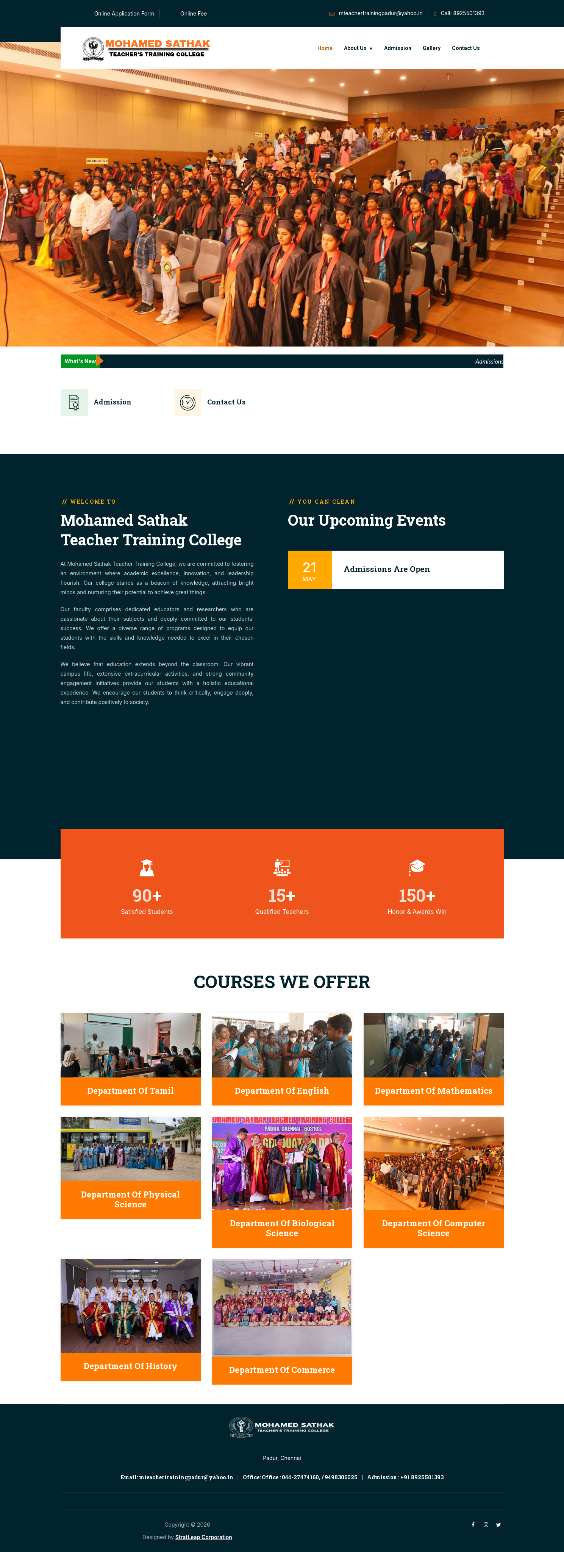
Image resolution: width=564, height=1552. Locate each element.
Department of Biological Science (282, 1228)
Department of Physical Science (130, 1199)
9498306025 (341, 1477)
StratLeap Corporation (203, 1537)
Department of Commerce (282, 1369)
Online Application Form (124, 13)
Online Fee (193, 13)
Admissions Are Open (387, 569)
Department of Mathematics (433, 1090)
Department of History (131, 1365)
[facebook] (473, 1524)
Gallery (432, 48)
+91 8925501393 (422, 1477)
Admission (397, 48)
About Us (355, 48)
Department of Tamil (130, 1090)
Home (325, 48)
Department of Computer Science (433, 1228)
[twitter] (499, 1524)
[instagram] (486, 1524)
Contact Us (466, 48)
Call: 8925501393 (463, 13)
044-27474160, (301, 1477)
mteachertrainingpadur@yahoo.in (381, 13)
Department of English (282, 1090)
